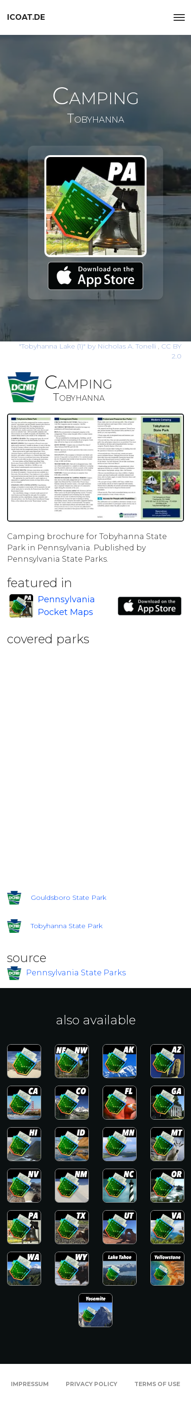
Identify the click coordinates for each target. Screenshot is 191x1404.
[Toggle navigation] (179, 17)
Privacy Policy (91, 1383)
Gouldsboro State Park (68, 897)
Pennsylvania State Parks (76, 972)
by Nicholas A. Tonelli (88, 346)
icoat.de (26, 17)
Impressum (30, 1383)
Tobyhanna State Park (67, 926)
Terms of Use (157, 1383)
